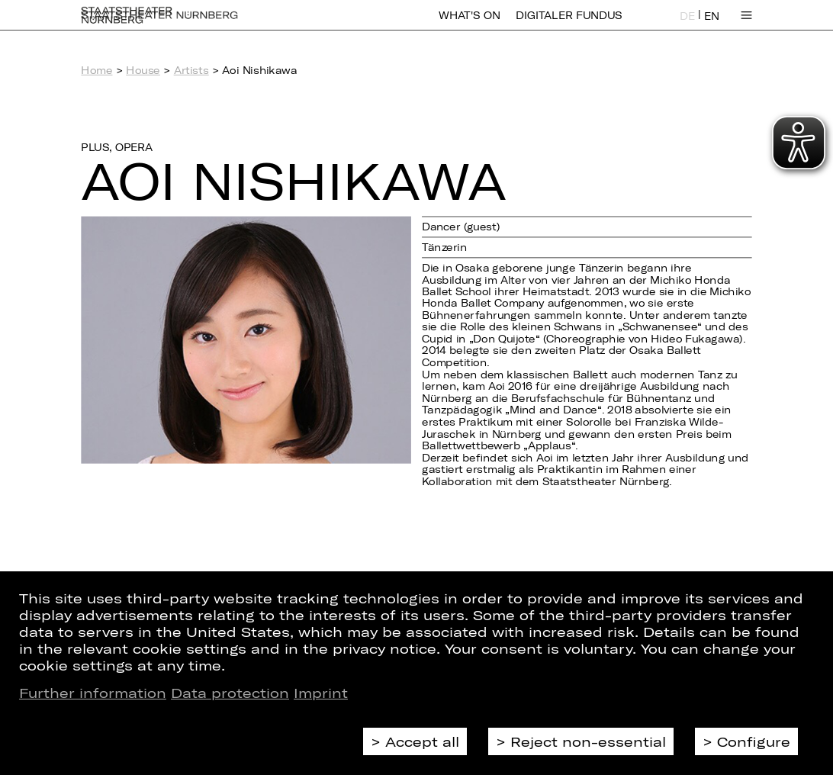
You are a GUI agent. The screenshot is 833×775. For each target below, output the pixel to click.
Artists (191, 70)
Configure (753, 741)
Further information (92, 692)
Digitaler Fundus (569, 25)
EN (711, 25)
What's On (469, 25)
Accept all (422, 741)
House (143, 70)
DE (687, 25)
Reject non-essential (588, 741)
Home (96, 70)
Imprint (321, 692)
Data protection (230, 692)
